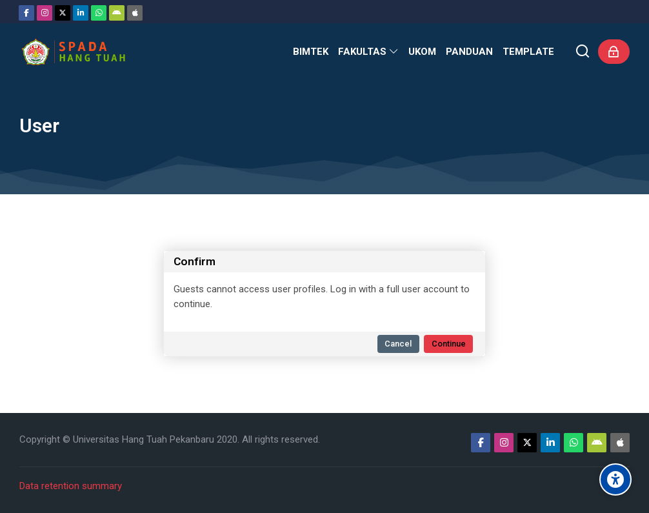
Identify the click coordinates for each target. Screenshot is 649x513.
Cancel (398, 343)
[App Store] (135, 13)
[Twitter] (62, 13)
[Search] (583, 52)
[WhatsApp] (98, 13)
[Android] (117, 13)
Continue (449, 343)
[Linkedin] (80, 13)
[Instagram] (44, 13)
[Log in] (614, 51)
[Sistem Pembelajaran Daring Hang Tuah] (72, 51)
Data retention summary (70, 486)
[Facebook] (26, 13)
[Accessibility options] (615, 479)
